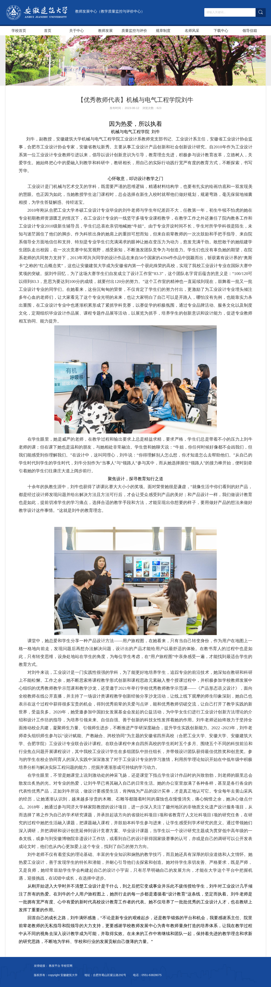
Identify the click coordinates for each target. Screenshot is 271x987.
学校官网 (66, 965)
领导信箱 (250, 31)
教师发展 (105, 31)
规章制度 (163, 31)
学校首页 (19, 31)
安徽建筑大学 (68, 975)
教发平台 (54, 965)
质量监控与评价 (134, 31)
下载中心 (221, 31)
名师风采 (192, 31)
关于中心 (76, 31)
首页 (47, 31)
